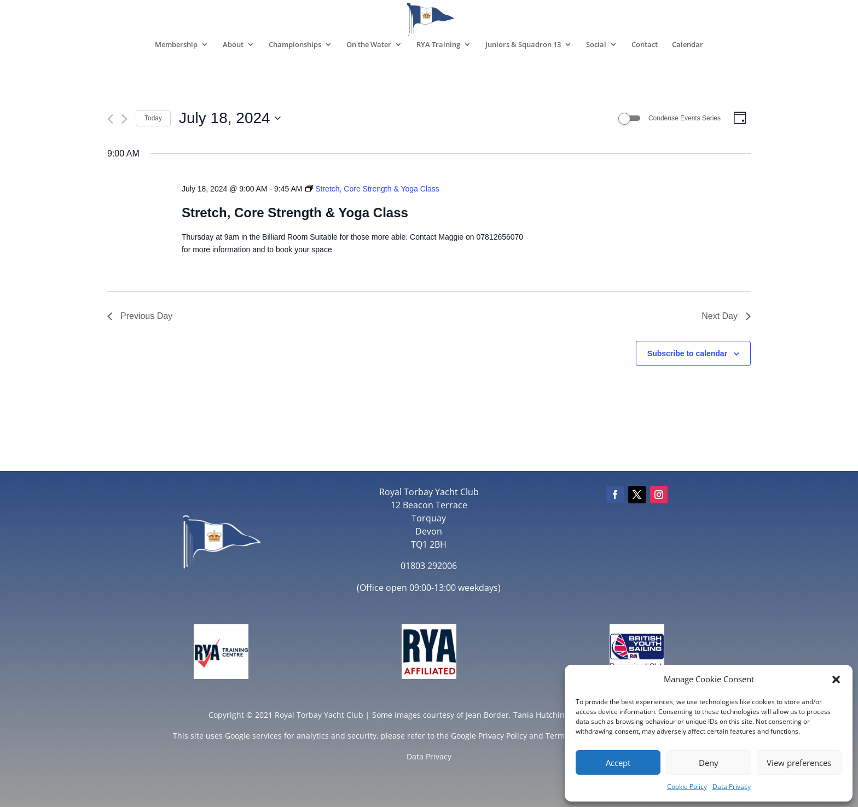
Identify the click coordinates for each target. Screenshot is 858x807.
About (233, 44)
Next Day (726, 316)
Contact (644, 44)
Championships (295, 44)
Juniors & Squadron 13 (523, 44)
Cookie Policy (687, 786)
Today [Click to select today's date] (153, 118)
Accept (618, 762)
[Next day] (124, 119)
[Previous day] (110, 119)
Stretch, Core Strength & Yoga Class (295, 212)
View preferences (799, 762)
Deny (708, 762)
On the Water (368, 44)
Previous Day (139, 316)
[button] (836, 679)
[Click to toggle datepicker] (230, 118)
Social (596, 44)
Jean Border (487, 715)
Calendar (687, 44)
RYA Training (438, 44)
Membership (176, 44)
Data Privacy (731, 786)
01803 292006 (429, 566)
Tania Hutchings (543, 715)
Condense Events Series (684, 118)
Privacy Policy (502, 735)
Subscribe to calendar (687, 353)
